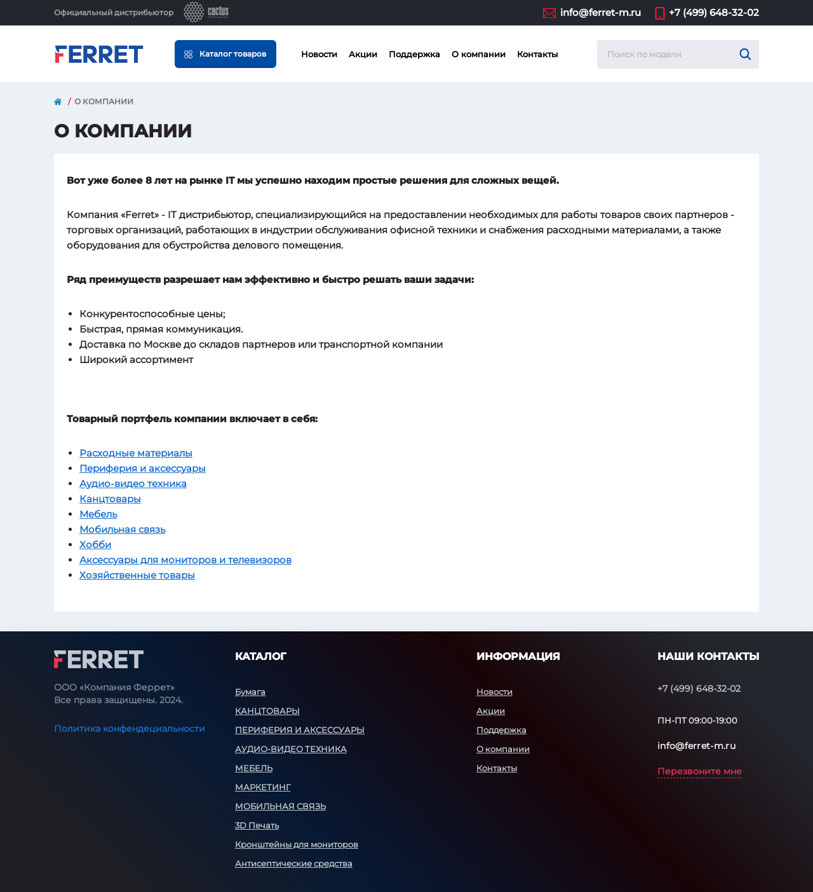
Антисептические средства (294, 863)
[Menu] (225, 54)
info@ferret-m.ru (600, 12)
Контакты (537, 54)
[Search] (745, 54)
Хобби (95, 545)
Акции (363, 54)
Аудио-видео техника (133, 483)
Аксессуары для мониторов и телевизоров (185, 560)
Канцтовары (110, 499)
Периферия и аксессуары (142, 468)
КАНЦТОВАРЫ (267, 711)
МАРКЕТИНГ (262, 787)
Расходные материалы (135, 453)
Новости (319, 54)
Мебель (98, 514)
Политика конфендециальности (129, 728)
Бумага (250, 692)
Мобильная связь (122, 529)
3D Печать (257, 825)
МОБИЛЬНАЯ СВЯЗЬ (280, 806)
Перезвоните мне (699, 771)
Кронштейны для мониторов (296, 844)
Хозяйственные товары (137, 575)
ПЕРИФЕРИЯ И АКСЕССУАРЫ (300, 730)
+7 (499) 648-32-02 (714, 12)
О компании (479, 54)
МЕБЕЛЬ (253, 768)
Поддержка (414, 54)
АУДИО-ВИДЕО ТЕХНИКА (291, 749)
